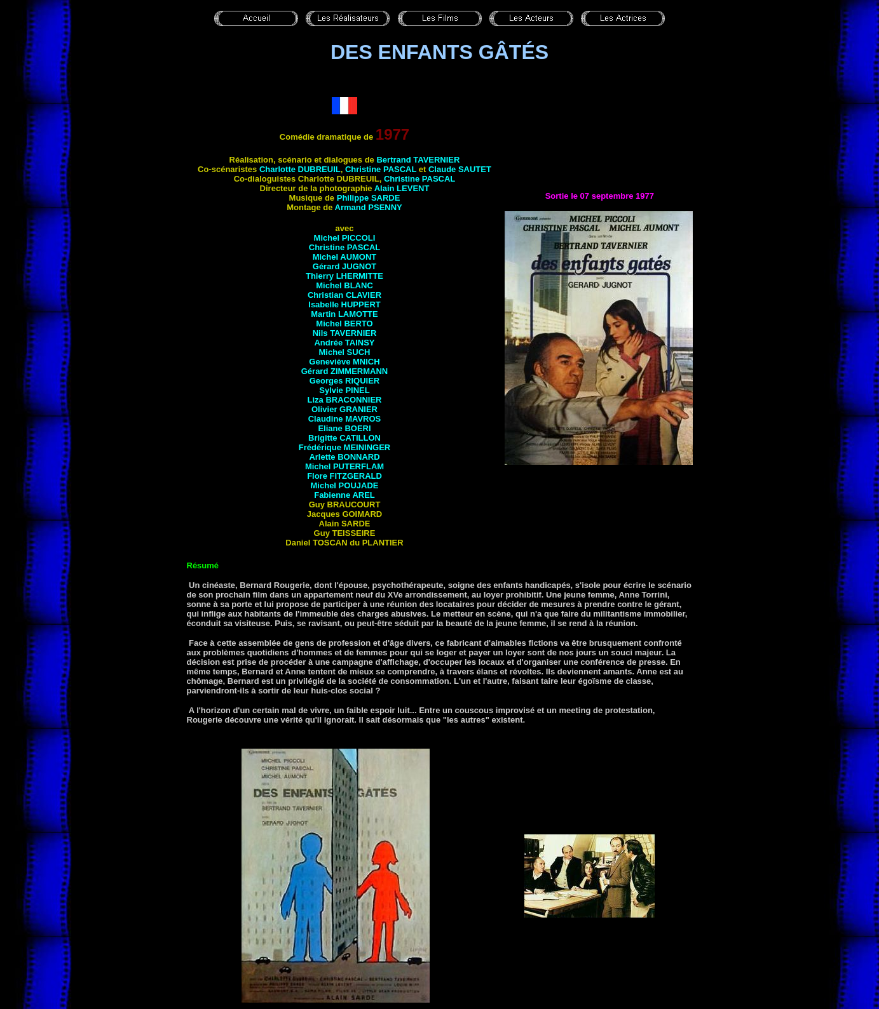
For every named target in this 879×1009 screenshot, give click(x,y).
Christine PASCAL (380, 169)
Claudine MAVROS (344, 419)
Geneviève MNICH (344, 361)
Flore (344, 476)
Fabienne (344, 495)
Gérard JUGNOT (344, 266)
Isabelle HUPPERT (344, 304)
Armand (368, 207)
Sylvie (344, 390)
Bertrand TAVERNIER (418, 159)
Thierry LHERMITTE (344, 276)
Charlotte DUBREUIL (300, 169)
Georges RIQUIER (345, 380)
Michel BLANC (344, 285)
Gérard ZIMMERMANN (344, 371)
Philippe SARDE (368, 198)
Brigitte (344, 438)
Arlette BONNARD (344, 457)
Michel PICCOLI (345, 238)
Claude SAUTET (459, 169)
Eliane (344, 428)
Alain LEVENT (402, 188)
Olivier (344, 409)
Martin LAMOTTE (344, 314)
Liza (344, 399)
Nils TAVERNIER (345, 333)
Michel (344, 323)
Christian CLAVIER (344, 295)
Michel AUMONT (345, 257)
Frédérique (344, 447)
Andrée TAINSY (344, 342)
